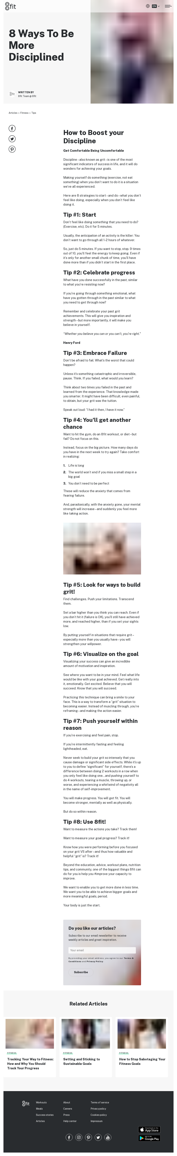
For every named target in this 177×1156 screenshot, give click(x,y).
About (66, 1102)
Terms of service (100, 1102)
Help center (70, 1121)
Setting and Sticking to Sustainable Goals (81, 1061)
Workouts (41, 1102)
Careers (67, 1108)
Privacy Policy (95, 961)
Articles (13, 113)
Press (66, 1115)
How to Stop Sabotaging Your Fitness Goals (142, 1061)
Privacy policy (98, 1108)
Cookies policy (99, 1115)
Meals (39, 1108)
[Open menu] (168, 5)
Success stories (45, 1115)
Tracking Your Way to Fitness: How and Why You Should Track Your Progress (30, 1063)
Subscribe (81, 972)
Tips (33, 113)
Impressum (97, 1121)
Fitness (24, 113)
